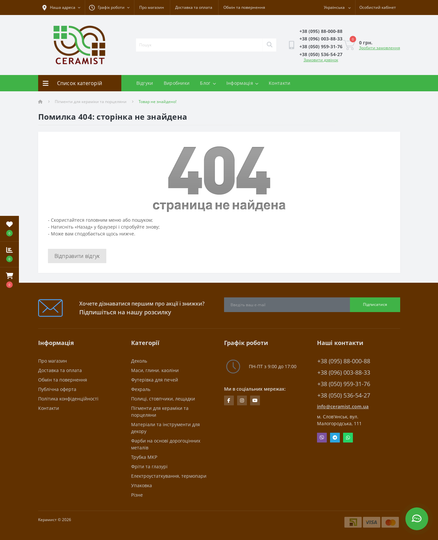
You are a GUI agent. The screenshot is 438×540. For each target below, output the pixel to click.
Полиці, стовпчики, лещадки (163, 399)
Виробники (177, 83)
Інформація (242, 83)
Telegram (335, 437)
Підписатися (375, 304)
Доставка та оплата (193, 7)
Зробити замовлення (379, 48)
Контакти (279, 83)
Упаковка (141, 485)
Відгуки (144, 83)
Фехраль (140, 389)
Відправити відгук (77, 256)
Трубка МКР (144, 457)
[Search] (269, 45)
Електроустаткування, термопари (168, 476)
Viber (322, 437)
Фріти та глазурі (149, 466)
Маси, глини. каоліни (155, 370)
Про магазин (151, 7)
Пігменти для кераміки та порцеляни (91, 101)
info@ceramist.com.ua (343, 406)
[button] (9, 280)
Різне (137, 495)
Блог (208, 83)
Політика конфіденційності (68, 399)
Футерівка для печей (154, 380)
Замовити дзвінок (321, 60)
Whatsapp (348, 437)
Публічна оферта (57, 389)
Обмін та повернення (244, 7)
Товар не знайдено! (157, 101)
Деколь (139, 361)
